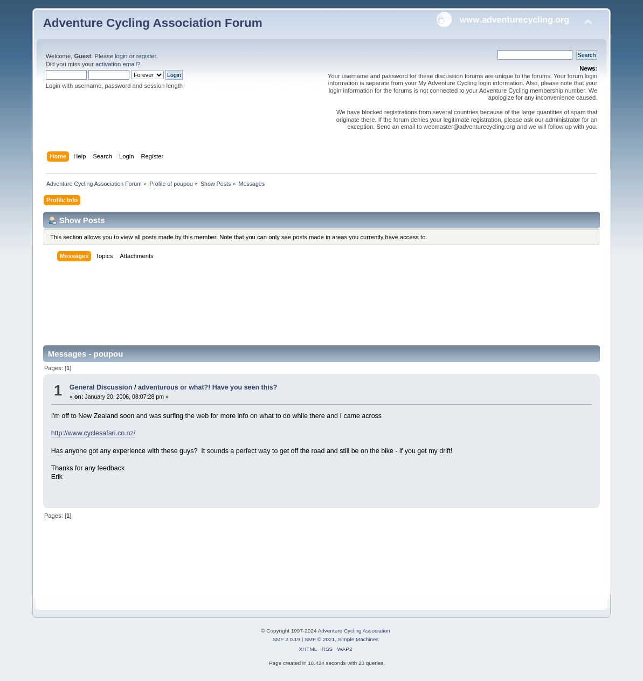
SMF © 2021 (320, 639)
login (121, 56)
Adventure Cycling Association (354, 631)
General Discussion (101, 387)
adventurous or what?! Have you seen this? (207, 387)
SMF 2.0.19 (286, 639)
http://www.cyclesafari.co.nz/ (93, 433)
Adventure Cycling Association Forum (152, 23)
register (146, 56)
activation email (116, 64)
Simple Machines (358, 639)
